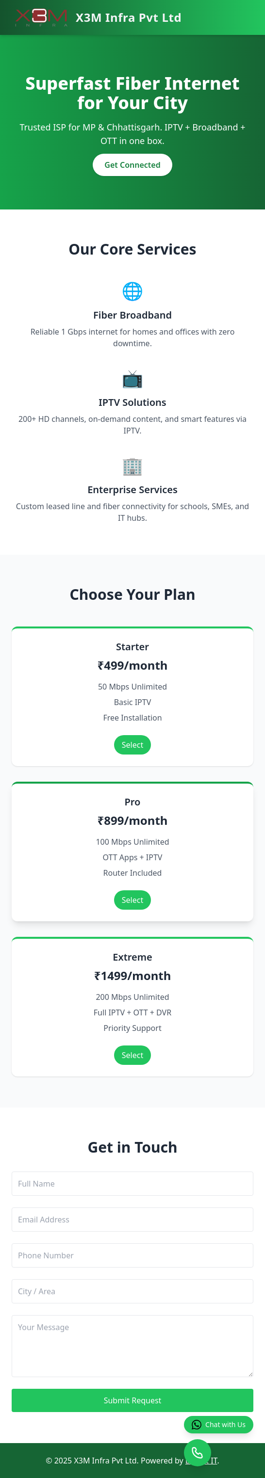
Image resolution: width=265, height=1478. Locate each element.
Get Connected (132, 165)
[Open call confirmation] (197, 1452)
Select (132, 744)
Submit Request (133, 1400)
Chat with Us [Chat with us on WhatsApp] (219, 1425)
